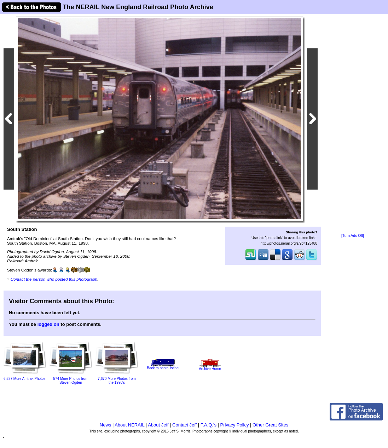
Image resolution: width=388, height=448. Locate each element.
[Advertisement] (352, 124)
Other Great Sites (270, 425)
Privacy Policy (234, 425)
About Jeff (158, 425)
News (105, 425)
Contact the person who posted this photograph (54, 279)
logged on (48, 324)
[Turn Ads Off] (352, 236)
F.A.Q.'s (208, 425)
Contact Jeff (184, 425)
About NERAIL (129, 425)
